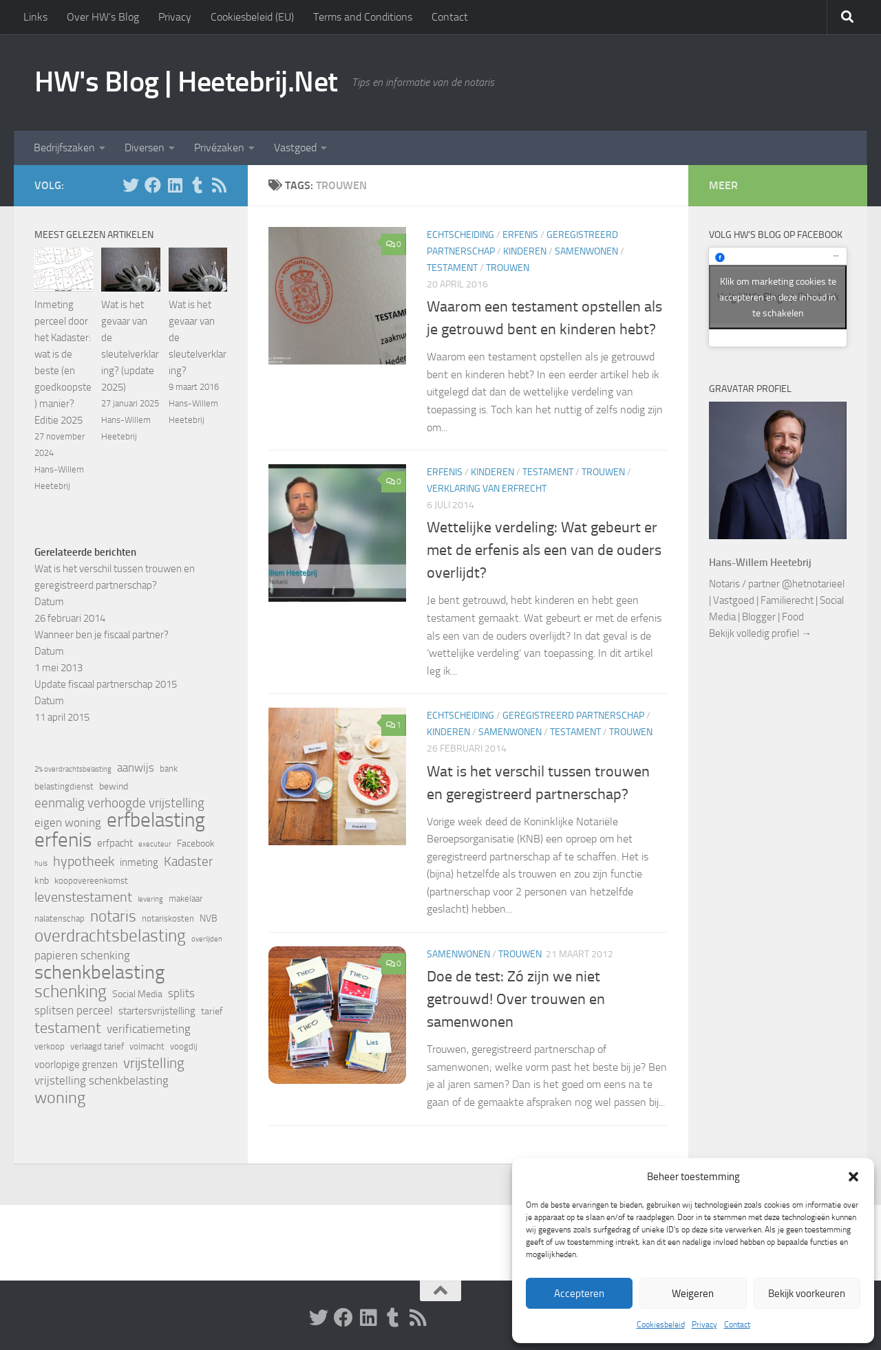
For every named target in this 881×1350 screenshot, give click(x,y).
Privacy (704, 1324)
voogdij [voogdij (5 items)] (184, 1046)
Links (35, 16)
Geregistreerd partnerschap (573, 715)
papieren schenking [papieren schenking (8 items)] (82, 955)
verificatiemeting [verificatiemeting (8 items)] (149, 1029)
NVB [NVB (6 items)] (208, 918)
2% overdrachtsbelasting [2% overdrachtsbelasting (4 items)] (73, 769)
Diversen (144, 147)
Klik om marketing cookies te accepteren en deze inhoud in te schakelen (777, 296)
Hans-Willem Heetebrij (760, 562)
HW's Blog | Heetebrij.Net (186, 82)
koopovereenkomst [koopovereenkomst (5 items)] (91, 880)
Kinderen (524, 251)
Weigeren (693, 1293)
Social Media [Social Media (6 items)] (137, 994)
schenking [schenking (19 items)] (70, 991)
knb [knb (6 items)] (41, 880)
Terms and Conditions (362, 16)
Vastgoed (295, 147)
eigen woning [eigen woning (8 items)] (67, 822)
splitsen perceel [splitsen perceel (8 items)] (73, 1010)
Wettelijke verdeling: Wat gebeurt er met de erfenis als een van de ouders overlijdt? (544, 550)
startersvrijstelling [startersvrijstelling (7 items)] (156, 1011)
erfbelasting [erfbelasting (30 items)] (156, 820)
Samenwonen (586, 251)
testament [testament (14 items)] (67, 1028)
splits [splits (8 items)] (181, 993)
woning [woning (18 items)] (59, 1097)
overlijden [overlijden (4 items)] (206, 939)
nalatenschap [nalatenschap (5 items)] (59, 918)
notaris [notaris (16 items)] (113, 916)
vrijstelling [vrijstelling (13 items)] (153, 1063)
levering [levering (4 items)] (150, 899)
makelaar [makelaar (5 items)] (185, 898)
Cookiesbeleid (661, 1324)
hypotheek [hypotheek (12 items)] (83, 861)
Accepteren (579, 1293)
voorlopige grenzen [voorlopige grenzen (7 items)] (76, 1064)
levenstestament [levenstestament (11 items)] (83, 897)
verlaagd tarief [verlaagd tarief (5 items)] (97, 1046)
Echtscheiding (460, 235)
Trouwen (507, 268)
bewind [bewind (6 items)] (113, 786)
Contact (737, 1324)
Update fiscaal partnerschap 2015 (105, 684)
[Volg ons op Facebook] (153, 185)
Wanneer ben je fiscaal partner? (101, 635)
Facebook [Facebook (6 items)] (196, 843)
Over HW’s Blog (103, 16)
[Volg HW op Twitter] (131, 185)
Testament (452, 268)
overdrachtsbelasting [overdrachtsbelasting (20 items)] (110, 935)
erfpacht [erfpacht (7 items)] (115, 843)
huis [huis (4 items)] (40, 863)
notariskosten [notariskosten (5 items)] (168, 918)
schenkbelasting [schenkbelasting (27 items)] (99, 972)
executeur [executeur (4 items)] (154, 844)
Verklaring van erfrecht (486, 488)
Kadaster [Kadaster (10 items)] (188, 861)
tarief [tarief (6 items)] (212, 1011)
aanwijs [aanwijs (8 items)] (135, 767)
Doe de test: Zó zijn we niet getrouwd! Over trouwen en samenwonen (516, 999)
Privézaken (219, 147)
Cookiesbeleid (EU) (252, 16)
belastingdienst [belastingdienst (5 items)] (64, 786)
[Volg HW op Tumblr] (197, 185)
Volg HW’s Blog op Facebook (775, 235)
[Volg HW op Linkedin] (175, 185)
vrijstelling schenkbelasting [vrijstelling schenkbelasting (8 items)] (101, 1080)
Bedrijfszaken (64, 147)
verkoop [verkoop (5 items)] (49, 1046)
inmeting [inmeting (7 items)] (139, 862)
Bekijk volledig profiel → (760, 633)
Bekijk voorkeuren (806, 1293)
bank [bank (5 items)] (169, 768)
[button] (853, 1177)
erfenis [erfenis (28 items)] (63, 839)
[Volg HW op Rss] (219, 185)
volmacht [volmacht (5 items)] (146, 1046)
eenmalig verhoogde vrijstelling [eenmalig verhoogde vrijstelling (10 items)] (119, 803)
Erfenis (520, 235)
